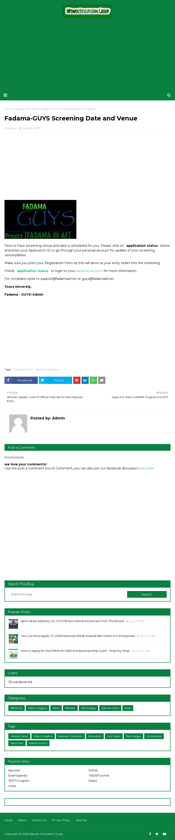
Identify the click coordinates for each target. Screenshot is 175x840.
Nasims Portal (38, 743)
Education (95, 736)
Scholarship (154, 736)
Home (8, 820)
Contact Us (39, 820)
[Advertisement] (87, 54)
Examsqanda (17, 775)
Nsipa (93, 780)
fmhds (93, 770)
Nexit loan (17, 743)
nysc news (113, 736)
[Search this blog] (67, 594)
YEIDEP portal (99, 775)
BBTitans (16, 708)
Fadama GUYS (23, 369)
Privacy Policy (61, 820)
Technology (88, 708)
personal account (89, 271)
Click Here (146, 468)
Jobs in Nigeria (37, 708)
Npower (70, 708)
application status (32, 271)
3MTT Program (18, 780)
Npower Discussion (47, 369)
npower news (110, 708)
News (56, 708)
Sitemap (81, 820)
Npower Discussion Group (46, 833)
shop (128, 708)
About (22, 820)
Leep (12, 786)
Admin (12, 128)
